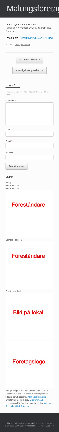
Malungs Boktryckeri (37, 397)
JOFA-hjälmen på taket (29, 70)
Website (9, 153)
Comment (11, 100)
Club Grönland (36, 400)
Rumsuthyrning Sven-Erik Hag (36, 38)
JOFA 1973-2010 (29, 59)
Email (9, 141)
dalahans (42, 28)
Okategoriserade (22, 44)
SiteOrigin (50, 426)
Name (9, 129)
